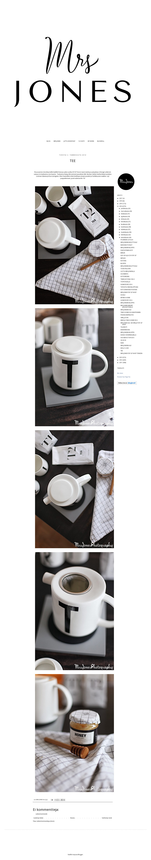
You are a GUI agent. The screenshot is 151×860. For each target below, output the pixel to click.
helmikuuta (124, 235)
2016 (121, 201)
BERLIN (123, 253)
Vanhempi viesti (107, 818)
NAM (122, 343)
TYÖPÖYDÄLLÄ (125, 282)
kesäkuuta (124, 224)
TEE (122, 351)
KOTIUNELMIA (125, 276)
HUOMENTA (124, 274)
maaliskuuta (125, 232)
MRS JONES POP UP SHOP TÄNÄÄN (131, 353)
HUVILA (123, 295)
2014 (121, 206)
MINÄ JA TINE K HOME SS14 (129, 320)
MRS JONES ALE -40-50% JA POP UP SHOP (131, 323)
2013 (121, 357)
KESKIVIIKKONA (125, 330)
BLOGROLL (100, 141)
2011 (121, 363)
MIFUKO (123, 258)
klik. (85, 174)
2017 (121, 198)
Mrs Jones (120, 373)
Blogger (80, 855)
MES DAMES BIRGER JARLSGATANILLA (127, 306)
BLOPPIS (123, 263)
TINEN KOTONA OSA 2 (128, 279)
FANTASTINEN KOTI (127, 250)
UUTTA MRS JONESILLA (128, 271)
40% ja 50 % (124, 318)
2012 (121, 360)
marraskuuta (125, 211)
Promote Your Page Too (123, 377)
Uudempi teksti (38, 818)
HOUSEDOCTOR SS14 (127, 338)
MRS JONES (57, 141)
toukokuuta (124, 227)
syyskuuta (124, 216)
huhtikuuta (124, 229)
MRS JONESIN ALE (126, 310)
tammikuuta (125, 237)
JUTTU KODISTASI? (69, 141)
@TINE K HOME (125, 298)
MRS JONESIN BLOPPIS (127, 248)
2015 (121, 204)
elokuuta (124, 219)
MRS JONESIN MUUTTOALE (129, 242)
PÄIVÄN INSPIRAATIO (127, 315)
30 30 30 (123, 340)
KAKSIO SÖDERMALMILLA (128, 335)
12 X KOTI (81, 141)
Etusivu (72, 818)
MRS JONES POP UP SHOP (128, 292)
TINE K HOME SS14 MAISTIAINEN (131, 312)
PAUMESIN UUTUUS (127, 240)
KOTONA (123, 261)
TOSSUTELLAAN (125, 269)
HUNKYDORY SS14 (126, 284)
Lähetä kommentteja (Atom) (45, 821)
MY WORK (91, 141)
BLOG (48, 141)
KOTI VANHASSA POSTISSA (129, 290)
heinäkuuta (124, 222)
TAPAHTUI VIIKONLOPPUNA (129, 287)
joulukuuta (124, 208)
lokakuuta (124, 214)
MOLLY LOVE (125, 348)
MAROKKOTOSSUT (126, 245)
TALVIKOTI (124, 327)
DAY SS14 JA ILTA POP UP (128, 255)
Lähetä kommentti (41, 814)
